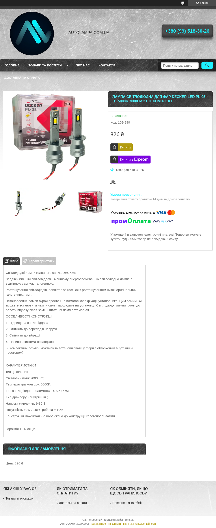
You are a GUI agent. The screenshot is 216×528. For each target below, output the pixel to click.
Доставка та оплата (22, 77)
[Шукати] (207, 65)
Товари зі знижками (19, 498)
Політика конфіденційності (139, 523)
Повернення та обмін (127, 503)
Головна (12, 65)
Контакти (107, 65)
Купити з (134, 160)
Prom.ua (129, 519)
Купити (125, 147)
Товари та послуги (45, 65)
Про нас (83, 65)
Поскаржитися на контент (105, 523)
